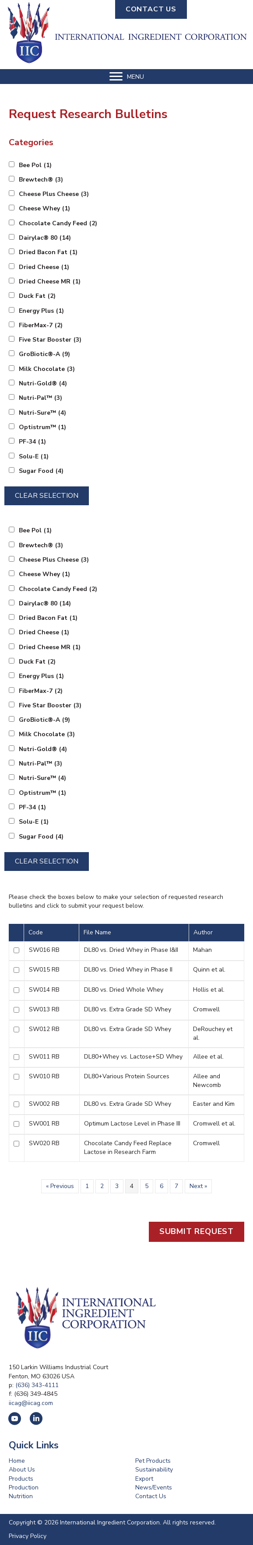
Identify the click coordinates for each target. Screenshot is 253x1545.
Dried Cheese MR (50, 281)
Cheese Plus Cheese (54, 194)
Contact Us (150, 1496)
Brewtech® (41, 179)
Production (24, 1487)
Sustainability (154, 1469)
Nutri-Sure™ (42, 413)
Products (21, 1479)
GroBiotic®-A (44, 354)
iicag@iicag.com (31, 1403)
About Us (22, 1469)
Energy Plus (41, 311)
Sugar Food (41, 471)
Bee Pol (35, 165)
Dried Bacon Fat (48, 252)
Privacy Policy (27, 1536)
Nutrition (21, 1496)
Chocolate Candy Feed (58, 223)
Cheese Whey (44, 208)
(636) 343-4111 (37, 1385)
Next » (198, 1186)
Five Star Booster (50, 340)
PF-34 (32, 441)
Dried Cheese (44, 267)
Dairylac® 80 (45, 238)
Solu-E (34, 456)
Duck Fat (37, 296)
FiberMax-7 (41, 325)
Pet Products (153, 1461)
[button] (151, 9)
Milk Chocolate (47, 369)
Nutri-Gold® (43, 383)
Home (17, 1461)
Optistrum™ (42, 427)
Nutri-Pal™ (40, 398)
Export (144, 1479)
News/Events (153, 1487)
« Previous (60, 1186)
